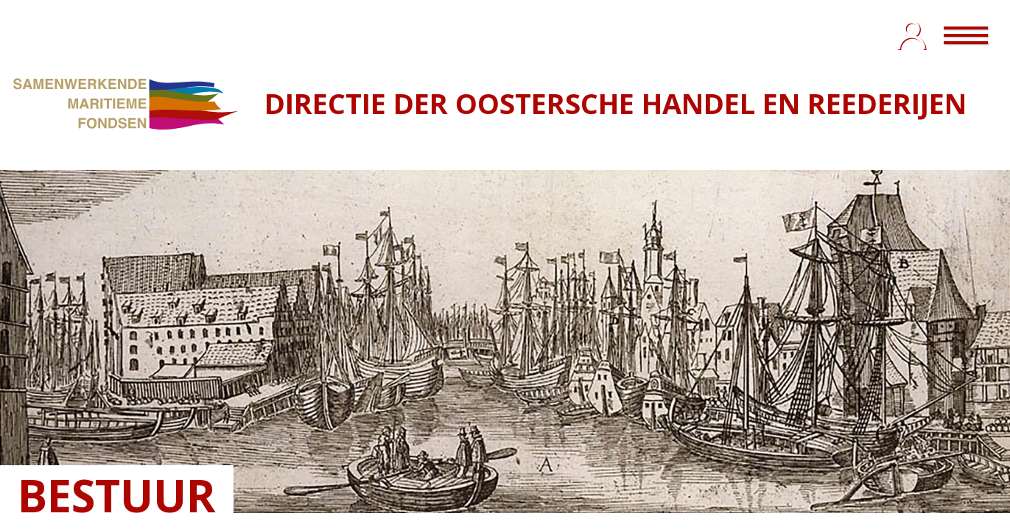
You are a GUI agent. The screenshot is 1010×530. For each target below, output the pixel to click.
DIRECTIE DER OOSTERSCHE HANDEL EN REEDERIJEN (615, 103)
